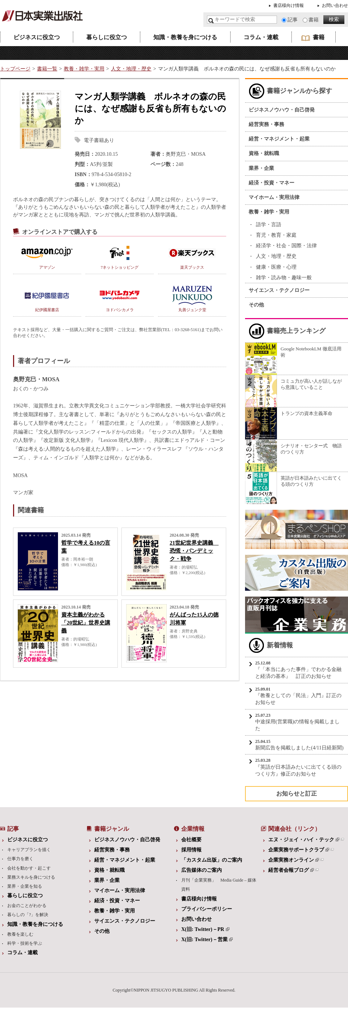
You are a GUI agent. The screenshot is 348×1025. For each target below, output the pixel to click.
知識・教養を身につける (185, 37)
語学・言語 (268, 224)
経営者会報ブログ (291, 870)
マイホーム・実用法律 (274, 197)
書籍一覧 (47, 69)
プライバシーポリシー (206, 909)
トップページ (15, 69)
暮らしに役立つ (106, 37)
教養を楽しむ (20, 934)
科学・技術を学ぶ (24, 943)
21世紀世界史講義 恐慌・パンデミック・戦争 (194, 551)
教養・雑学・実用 (84, 69)
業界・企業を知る (24, 886)
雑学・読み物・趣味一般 (284, 277)
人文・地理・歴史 (131, 69)
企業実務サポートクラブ (298, 850)
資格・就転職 (264, 153)
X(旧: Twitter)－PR (205, 929)
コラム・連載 (261, 37)
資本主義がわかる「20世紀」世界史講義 (85, 623)
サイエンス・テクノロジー (279, 290)
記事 (292, 20)
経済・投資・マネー (271, 183)
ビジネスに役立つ (36, 37)
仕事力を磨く (20, 858)
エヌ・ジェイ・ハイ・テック (303, 839)
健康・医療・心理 (276, 267)
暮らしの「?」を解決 (27, 914)
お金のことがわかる (26, 905)
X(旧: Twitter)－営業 (207, 939)
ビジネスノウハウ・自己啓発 (282, 110)
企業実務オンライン (293, 860)
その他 (256, 305)
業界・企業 (261, 168)
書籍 (313, 20)
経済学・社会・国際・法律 (286, 245)
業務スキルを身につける (31, 877)
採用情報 (191, 850)
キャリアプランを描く (29, 849)
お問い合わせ (335, 5)
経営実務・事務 (266, 124)
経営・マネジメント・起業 (279, 139)
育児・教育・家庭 (276, 235)
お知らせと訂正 (296, 793)
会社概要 (191, 839)
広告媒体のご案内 (201, 870)
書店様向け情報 (288, 5)
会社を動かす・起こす (29, 868)
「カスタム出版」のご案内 (211, 860)
